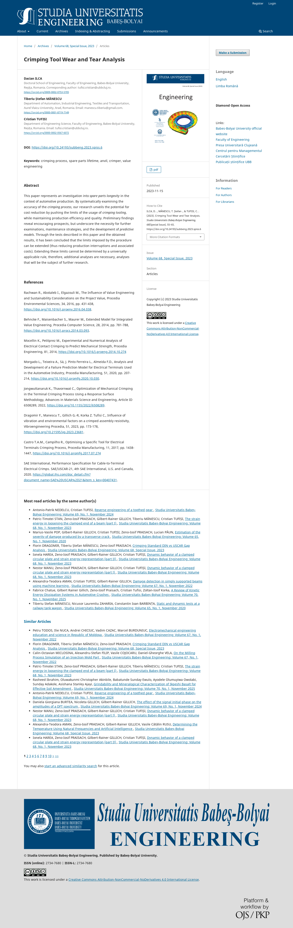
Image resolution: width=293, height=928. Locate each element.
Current (42, 31)
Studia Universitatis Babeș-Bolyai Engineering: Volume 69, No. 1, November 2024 (141, 706)
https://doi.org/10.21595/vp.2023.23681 (53, 432)
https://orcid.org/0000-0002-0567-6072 (46, 133)
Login (272, 3)
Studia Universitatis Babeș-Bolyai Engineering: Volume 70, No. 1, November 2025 (134, 688)
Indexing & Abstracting (92, 31)
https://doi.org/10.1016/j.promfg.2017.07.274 (67, 453)
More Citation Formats (165, 237)
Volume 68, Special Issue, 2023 (74, 46)
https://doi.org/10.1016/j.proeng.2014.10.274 (92, 352)
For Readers (224, 188)
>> (57, 756)
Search (266, 31)
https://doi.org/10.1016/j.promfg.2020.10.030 (65, 378)
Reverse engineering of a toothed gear (124, 510)
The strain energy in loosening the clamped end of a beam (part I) (116, 521)
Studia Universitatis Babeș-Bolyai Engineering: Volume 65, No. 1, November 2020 (125, 608)
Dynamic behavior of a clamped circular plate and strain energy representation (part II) (113, 556)
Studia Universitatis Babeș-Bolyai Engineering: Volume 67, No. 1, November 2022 (132, 586)
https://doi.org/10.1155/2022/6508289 (75, 405)
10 (50, 756)
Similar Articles (37, 621)
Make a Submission (233, 53)
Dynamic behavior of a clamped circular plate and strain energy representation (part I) (114, 570)
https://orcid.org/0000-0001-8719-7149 (46, 112)
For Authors (224, 195)
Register (257, 3)
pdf (155, 170)
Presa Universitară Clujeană (236, 145)
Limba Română (227, 86)
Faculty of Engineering (232, 139)
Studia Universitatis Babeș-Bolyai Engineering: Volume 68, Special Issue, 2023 (106, 550)
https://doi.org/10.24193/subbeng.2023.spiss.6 (67, 147)
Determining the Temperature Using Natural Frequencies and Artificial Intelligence (115, 726)
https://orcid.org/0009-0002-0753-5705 (46, 92)
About (22, 31)
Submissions (126, 31)
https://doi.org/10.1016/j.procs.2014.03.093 (56, 330)
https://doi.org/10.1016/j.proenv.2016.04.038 (57, 309)
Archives (61, 31)
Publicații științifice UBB (233, 162)
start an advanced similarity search (70, 766)
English (221, 79)
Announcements (155, 31)
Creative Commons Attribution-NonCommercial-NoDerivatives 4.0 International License (173, 328)
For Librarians (225, 202)
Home (28, 46)
